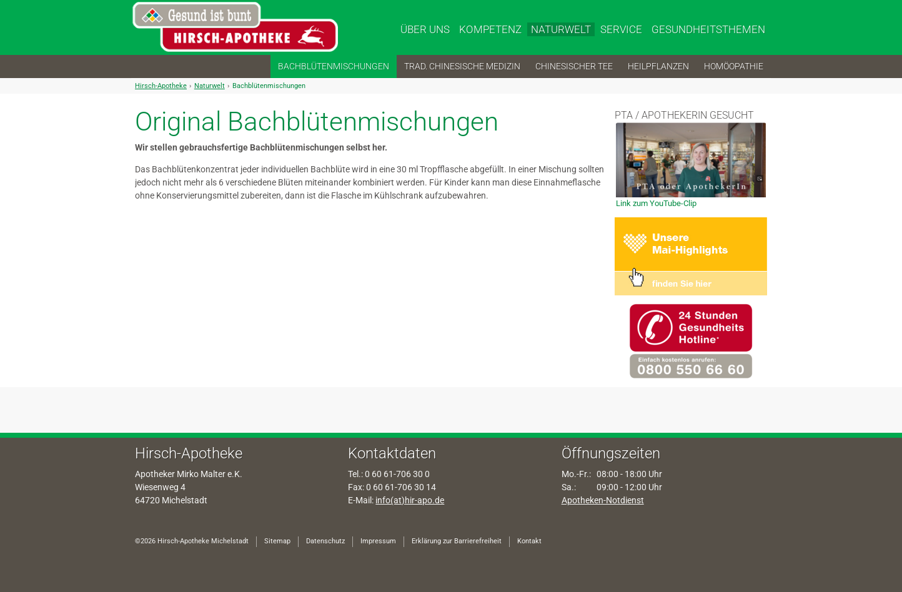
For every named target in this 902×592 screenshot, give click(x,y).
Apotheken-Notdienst (603, 500)
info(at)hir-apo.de (409, 500)
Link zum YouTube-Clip (656, 203)
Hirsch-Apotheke (161, 86)
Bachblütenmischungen (268, 86)
